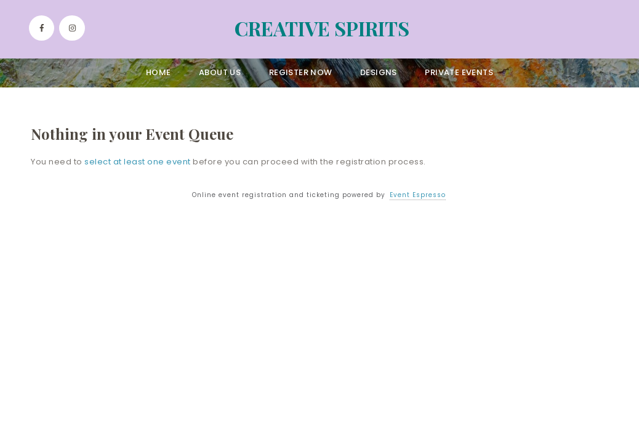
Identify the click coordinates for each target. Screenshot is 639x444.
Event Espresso (418, 195)
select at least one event (137, 162)
